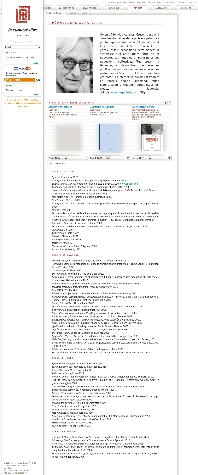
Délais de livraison (155, 2)
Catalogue (114, 8)
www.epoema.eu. (129, 183)
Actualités (162, 8)
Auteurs (138, 8)
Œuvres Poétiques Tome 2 (145, 110)
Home (84, 13)
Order (35, 94)
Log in (35, 63)
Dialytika (95, 110)
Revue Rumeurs (90, 8)
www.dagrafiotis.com (124, 92)
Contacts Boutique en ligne (116, 2)
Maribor (53, 110)
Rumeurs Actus (66, 8)
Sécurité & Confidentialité (176, 2)
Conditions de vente (137, 2)
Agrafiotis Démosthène (60, 107)
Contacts (186, 8)
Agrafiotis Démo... (54, 13)
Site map (192, 2)
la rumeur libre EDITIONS (25, 463)
